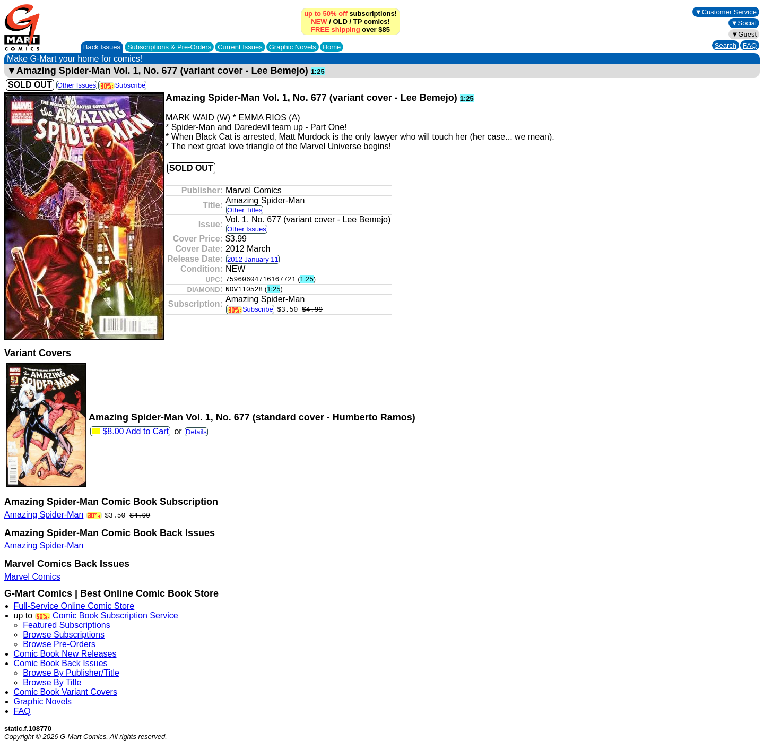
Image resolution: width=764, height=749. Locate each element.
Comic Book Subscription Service (115, 615)
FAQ (750, 45)
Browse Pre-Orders (59, 644)
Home (332, 47)
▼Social (744, 23)
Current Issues (240, 47)
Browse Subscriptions (64, 634)
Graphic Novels (292, 47)
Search (725, 45)
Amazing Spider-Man (43, 514)
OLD (340, 21)
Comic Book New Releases (65, 653)
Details (196, 432)
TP (357, 21)
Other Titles (244, 210)
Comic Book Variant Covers (65, 691)
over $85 (350, 29)
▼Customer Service (726, 12)
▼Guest (744, 34)
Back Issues (101, 47)
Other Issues (77, 85)
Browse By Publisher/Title (71, 672)
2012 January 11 (253, 259)
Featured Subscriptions (66, 625)
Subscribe (122, 85)
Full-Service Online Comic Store (74, 605)
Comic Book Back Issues (61, 663)
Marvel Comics (32, 576)
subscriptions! (350, 14)
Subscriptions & (169, 47)
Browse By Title (52, 682)
